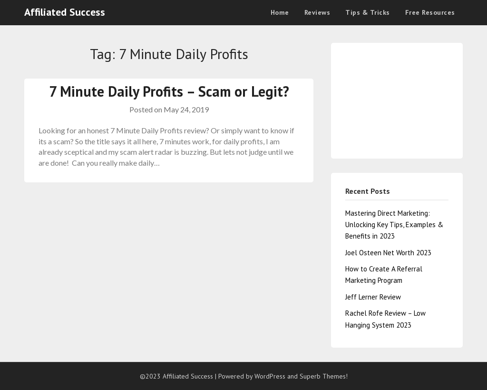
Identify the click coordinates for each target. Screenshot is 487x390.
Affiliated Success (64, 12)
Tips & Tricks (367, 12)
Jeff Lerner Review (373, 296)
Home (280, 12)
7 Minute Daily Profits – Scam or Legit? (169, 91)
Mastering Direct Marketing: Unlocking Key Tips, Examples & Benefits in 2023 (394, 225)
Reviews (317, 12)
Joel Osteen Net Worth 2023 (388, 252)
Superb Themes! (324, 376)
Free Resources (430, 12)
